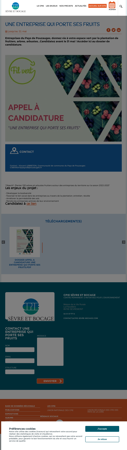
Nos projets (66, 6)
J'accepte (102, 429)
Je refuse (102, 439)
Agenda (112, 7)
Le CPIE (40, 6)
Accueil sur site (97, 6)
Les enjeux (51, 6)
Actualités (80, 6)
